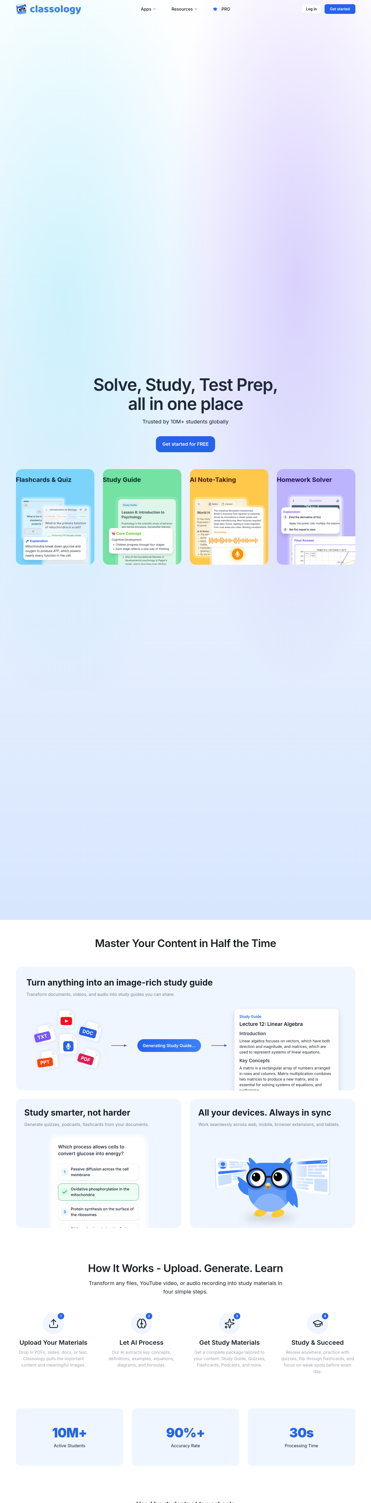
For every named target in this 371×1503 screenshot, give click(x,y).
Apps (149, 9)
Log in (311, 9)
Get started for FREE (185, 444)
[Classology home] (48, 9)
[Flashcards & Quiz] (55, 517)
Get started (340, 9)
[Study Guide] (142, 517)
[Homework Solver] (316, 517)
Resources (185, 9)
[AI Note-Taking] (229, 517)
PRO (221, 9)
